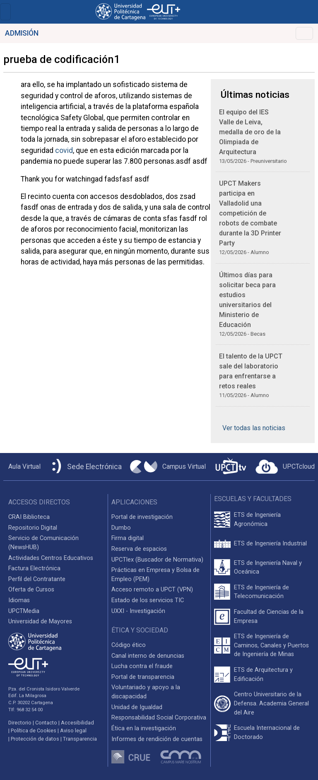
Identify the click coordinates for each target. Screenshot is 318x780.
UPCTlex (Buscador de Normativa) (157, 559)
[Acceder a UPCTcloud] (285, 467)
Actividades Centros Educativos (50, 558)
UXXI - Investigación (138, 611)
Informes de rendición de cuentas (156, 739)
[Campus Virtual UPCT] (168, 466)
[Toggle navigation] (5, 11)
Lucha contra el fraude (142, 666)
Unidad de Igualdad (136, 707)
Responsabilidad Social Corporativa (158, 717)
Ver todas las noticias (253, 428)
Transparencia (80, 739)
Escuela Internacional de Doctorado (267, 732)
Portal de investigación (142, 517)
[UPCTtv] (230, 467)
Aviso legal (73, 730)
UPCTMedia (23, 611)
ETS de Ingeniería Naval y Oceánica (268, 568)
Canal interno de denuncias (147, 655)
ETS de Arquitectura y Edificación (263, 674)
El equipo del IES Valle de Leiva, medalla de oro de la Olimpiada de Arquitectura (250, 132)
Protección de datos (35, 739)
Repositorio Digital (32, 527)
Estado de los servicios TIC (147, 600)
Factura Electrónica (34, 568)
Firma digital (127, 538)
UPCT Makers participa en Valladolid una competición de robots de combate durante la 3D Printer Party (250, 213)
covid (64, 150)
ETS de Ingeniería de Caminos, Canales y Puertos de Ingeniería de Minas (271, 645)
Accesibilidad (77, 722)
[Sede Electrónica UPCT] (85, 467)
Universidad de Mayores (40, 621)
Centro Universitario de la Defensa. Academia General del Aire (271, 703)
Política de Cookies (33, 730)
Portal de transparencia (142, 677)
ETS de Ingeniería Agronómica (257, 519)
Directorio (19, 722)
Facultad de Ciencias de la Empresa (269, 616)
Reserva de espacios (139, 548)
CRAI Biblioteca (29, 517)
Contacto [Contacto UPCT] (46, 722)
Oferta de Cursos (31, 589)
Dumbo (121, 527)
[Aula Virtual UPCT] (22, 467)
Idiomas (19, 600)
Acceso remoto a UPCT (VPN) (152, 589)
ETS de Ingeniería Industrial (270, 543)
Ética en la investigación (143, 728)
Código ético (128, 645)
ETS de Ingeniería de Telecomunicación (261, 592)
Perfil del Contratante (36, 579)
